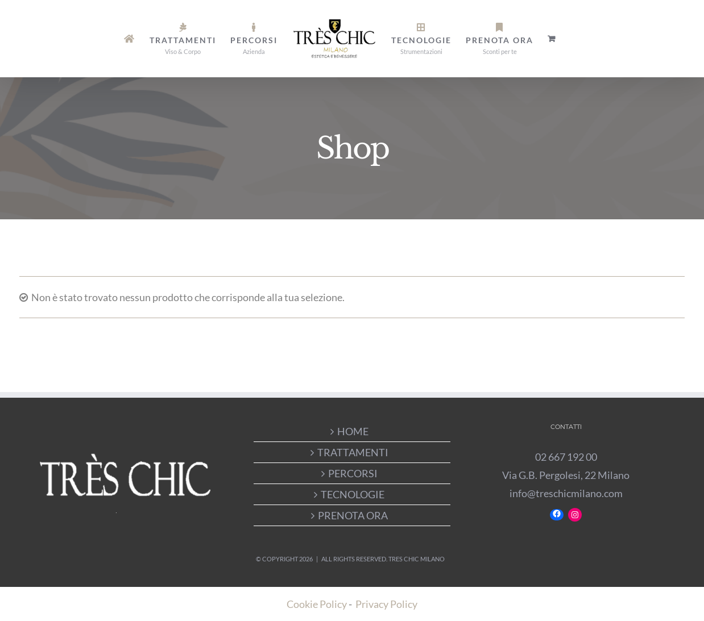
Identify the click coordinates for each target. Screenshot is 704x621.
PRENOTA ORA (353, 515)
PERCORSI (353, 473)
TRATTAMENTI (352, 452)
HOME (352, 431)
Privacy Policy (386, 604)
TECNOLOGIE (352, 494)
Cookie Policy (317, 604)
